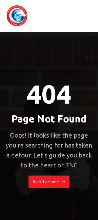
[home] (17, 16)
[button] (91, 15)
